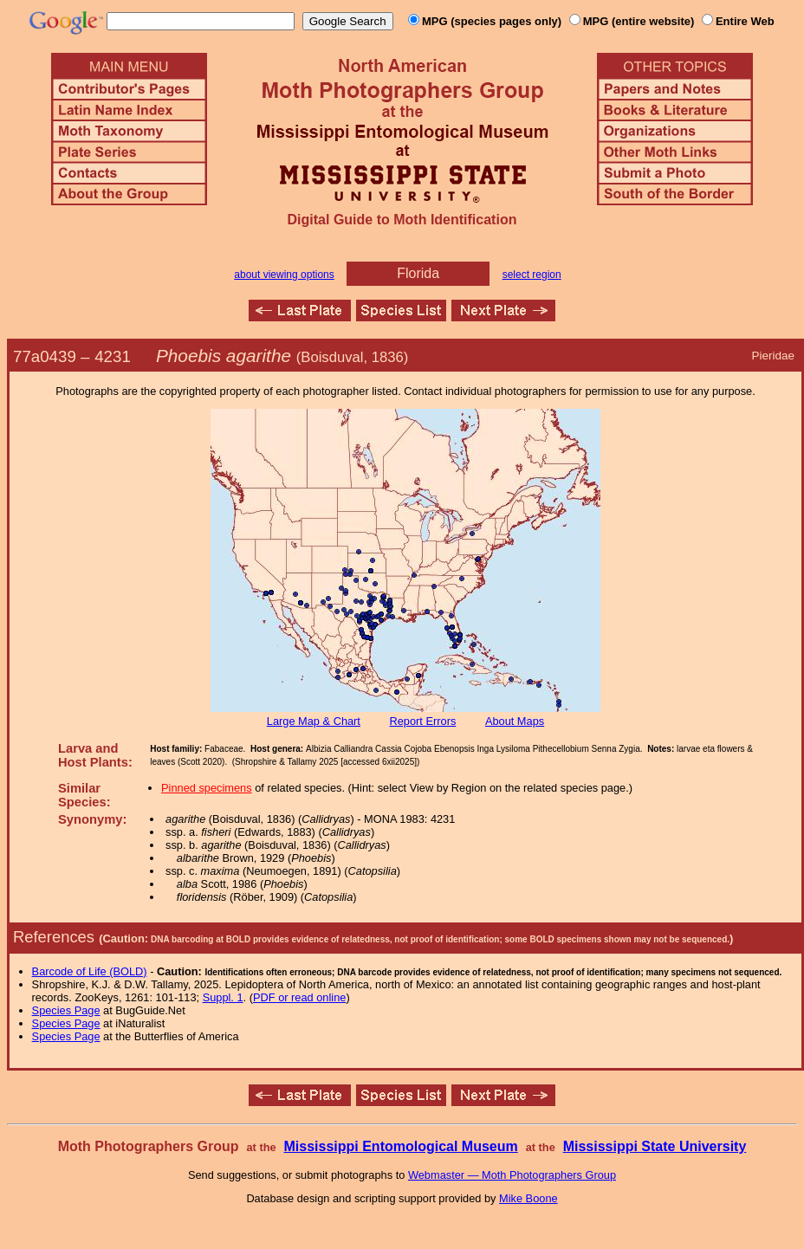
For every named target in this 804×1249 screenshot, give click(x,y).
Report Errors (423, 721)
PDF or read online (299, 997)
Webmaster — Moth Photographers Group (512, 1174)
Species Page (66, 1010)
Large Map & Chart (313, 721)
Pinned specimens (206, 787)
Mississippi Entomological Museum (400, 1146)
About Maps (514, 721)
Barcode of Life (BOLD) (89, 971)
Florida (418, 273)
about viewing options (284, 275)
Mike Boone (528, 1198)
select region (531, 275)
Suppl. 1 (223, 997)
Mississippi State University (655, 1146)
